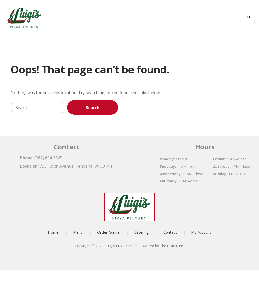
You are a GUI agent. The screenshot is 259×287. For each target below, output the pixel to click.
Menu (78, 232)
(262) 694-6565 (48, 158)
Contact (170, 232)
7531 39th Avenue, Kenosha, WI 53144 (76, 166)
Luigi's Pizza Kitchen (121, 245)
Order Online (108, 232)
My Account (201, 232)
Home (53, 232)
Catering (141, 232)
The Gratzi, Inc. (172, 245)
